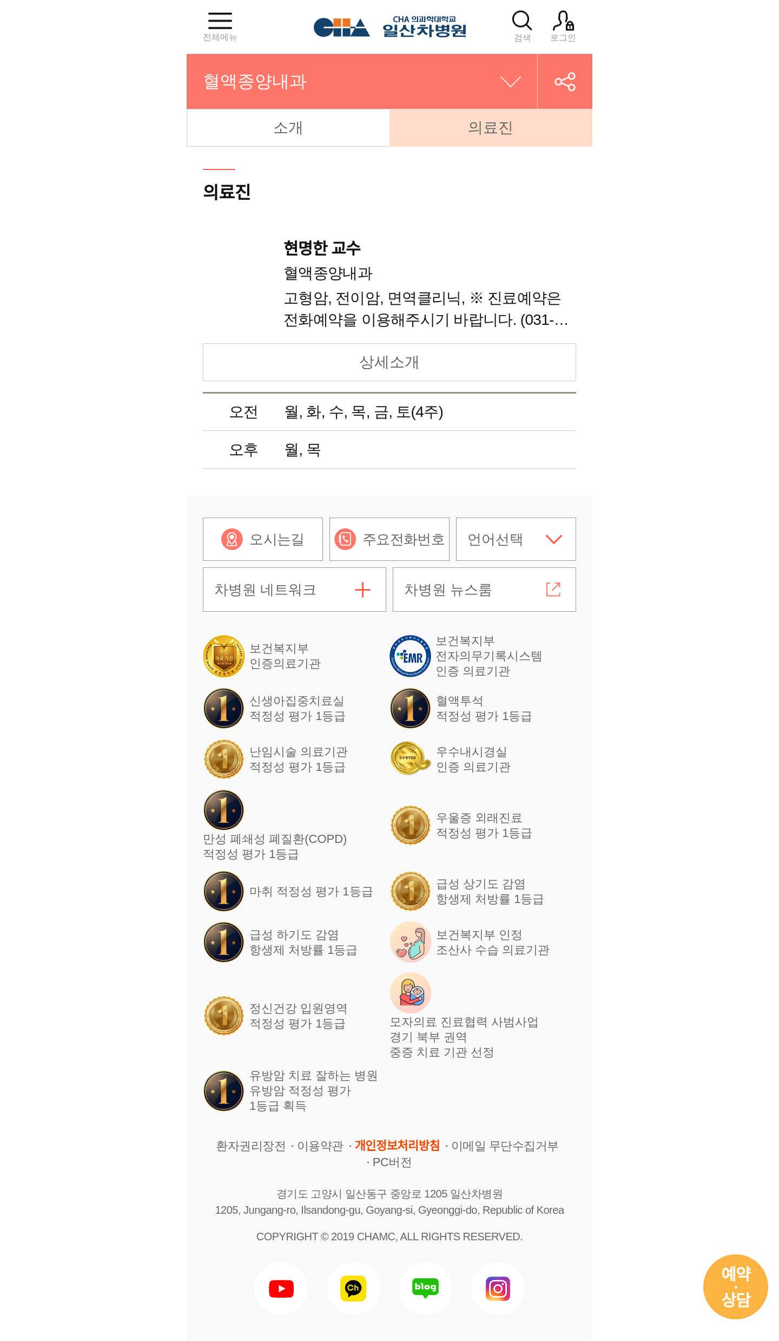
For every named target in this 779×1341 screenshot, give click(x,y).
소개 (288, 127)
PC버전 (392, 1162)
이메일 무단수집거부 (505, 1146)
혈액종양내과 (255, 81)
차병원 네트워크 (265, 589)
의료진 (490, 127)
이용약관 (320, 1146)
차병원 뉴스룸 (448, 589)
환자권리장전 (251, 1146)
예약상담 (735, 1288)
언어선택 (495, 539)
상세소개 (389, 362)
